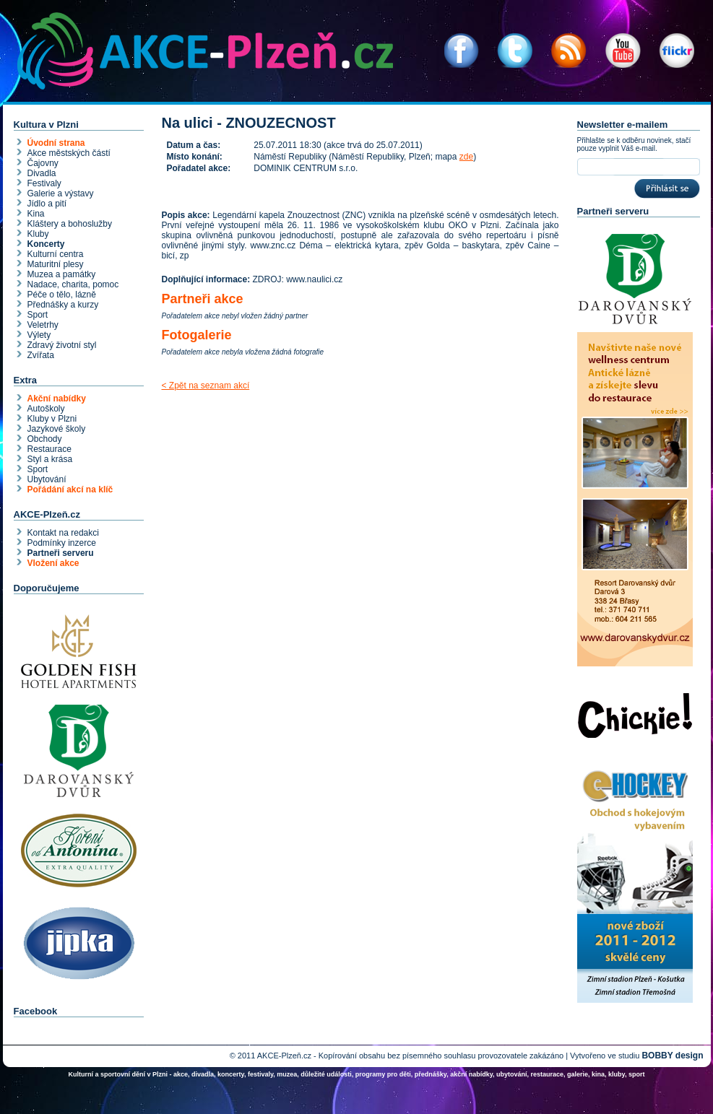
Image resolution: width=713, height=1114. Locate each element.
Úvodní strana (56, 143)
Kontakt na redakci (63, 533)
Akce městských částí (69, 153)
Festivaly (44, 183)
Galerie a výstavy (60, 193)
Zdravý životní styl (62, 345)
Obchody (44, 439)
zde (466, 157)
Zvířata (40, 355)
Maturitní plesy (55, 264)
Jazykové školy (56, 429)
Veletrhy (43, 325)
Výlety (39, 335)
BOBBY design (672, 1055)
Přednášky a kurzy (63, 305)
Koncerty (46, 244)
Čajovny (43, 163)
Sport (37, 315)
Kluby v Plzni (52, 419)
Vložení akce (53, 563)
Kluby (38, 234)
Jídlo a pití (47, 204)
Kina (36, 214)
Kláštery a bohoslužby (69, 224)
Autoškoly (46, 409)
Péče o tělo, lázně (61, 295)
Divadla (41, 173)
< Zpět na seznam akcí (206, 385)
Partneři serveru (60, 553)
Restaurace (49, 449)
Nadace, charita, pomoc (73, 284)
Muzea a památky (61, 274)
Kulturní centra (55, 254)
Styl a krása (50, 459)
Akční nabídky (56, 398)
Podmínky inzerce (61, 543)
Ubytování (46, 479)
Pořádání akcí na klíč (70, 489)
